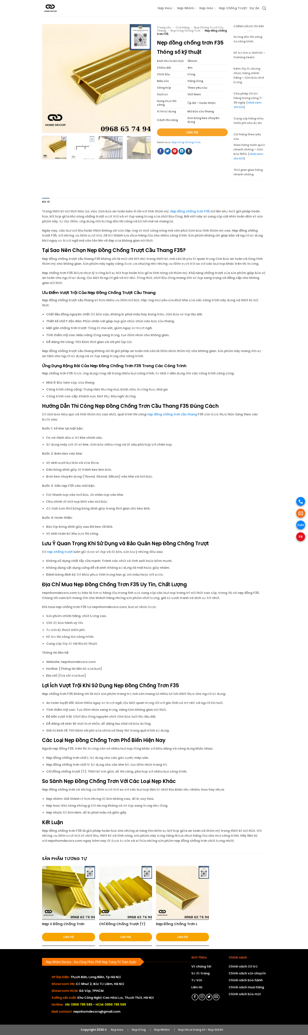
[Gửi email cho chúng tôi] (216, 997)
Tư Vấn (196, 980)
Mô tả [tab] (46, 201)
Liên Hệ (197, 987)
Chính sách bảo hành (246, 980)
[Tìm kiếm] (264, 8)
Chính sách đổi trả (243, 966)
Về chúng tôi (201, 966)
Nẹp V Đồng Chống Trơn (63, 924)
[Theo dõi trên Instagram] (202, 997)
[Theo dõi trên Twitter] (209, 997)
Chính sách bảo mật (245, 994)
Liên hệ (68, 937)
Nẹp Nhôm (187, 8)
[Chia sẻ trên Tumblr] (189, 151)
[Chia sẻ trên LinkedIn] (182, 151)
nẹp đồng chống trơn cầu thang (172, 414)
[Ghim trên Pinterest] (174, 151)
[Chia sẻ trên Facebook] (160, 151)
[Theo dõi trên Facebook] (195, 997)
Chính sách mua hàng (246, 987)
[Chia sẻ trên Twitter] (167, 151)
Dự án (254, 8)
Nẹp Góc (207, 8)
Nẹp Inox (166, 8)
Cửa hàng (183, 27)
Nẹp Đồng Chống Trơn (185, 31)
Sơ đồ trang (200, 973)
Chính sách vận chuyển (247, 973)
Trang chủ (164, 27)
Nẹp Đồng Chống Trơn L (176, 924)
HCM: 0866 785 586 (111, 1004)
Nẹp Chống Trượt (233, 8)
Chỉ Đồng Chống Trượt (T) (122, 924)
